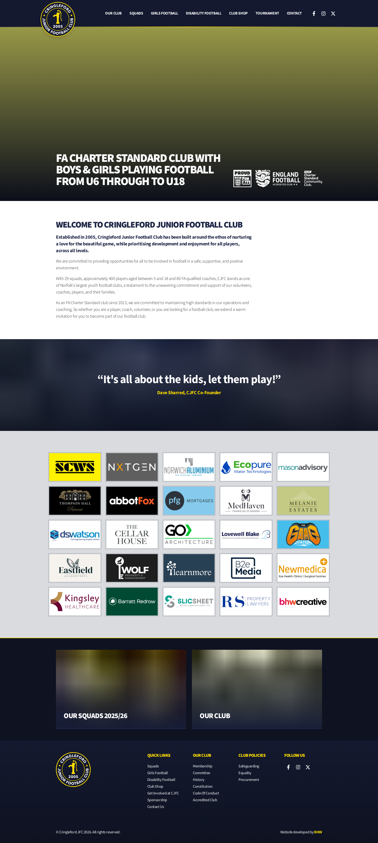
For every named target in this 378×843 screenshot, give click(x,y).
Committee (201, 773)
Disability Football (203, 14)
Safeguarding (248, 766)
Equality (244, 773)
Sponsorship (157, 800)
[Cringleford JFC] (57, 13)
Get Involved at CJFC (163, 793)
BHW (318, 832)
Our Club (113, 14)
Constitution (203, 786)
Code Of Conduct (206, 793)
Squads (136, 14)
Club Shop (238, 14)
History (198, 779)
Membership (202, 766)
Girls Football (164, 14)
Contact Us (155, 806)
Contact (294, 14)
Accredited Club (205, 800)
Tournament (267, 14)
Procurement (248, 779)
